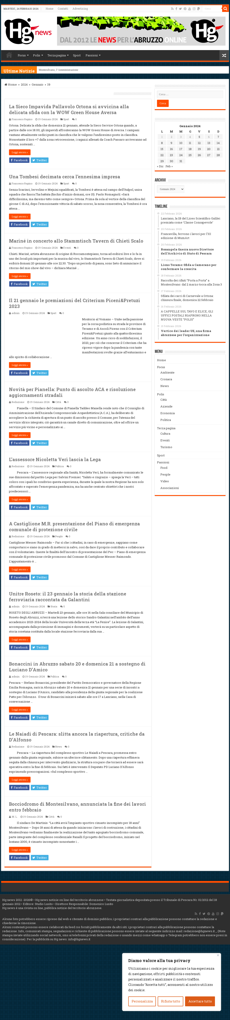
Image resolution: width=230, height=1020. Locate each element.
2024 (24, 84)
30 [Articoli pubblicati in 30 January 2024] (171, 161)
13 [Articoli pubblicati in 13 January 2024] (209, 143)
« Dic (160, 166)
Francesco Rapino (22, 119)
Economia (167, 413)
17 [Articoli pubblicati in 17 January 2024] (180, 149)
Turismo (166, 447)
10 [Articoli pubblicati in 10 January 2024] (180, 143)
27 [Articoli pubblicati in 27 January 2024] (208, 155)
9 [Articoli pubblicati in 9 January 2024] (171, 143)
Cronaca (166, 379)
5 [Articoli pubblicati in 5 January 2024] (199, 137)
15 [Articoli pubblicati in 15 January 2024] (162, 149)
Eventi (67, 247)
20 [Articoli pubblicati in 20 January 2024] (208, 149)
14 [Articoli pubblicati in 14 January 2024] (218, 143)
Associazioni (169, 488)
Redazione (18, 402)
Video (164, 481)
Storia (54, 606)
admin (16, 313)
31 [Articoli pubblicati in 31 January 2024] (180, 161)
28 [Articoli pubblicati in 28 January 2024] (218, 155)
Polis (36, 55)
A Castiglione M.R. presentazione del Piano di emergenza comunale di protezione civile (74, 526)
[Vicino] (218, 955)
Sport (77, 55)
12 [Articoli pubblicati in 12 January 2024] (199, 143)
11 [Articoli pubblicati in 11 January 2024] (190, 143)
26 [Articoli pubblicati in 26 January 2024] (199, 155)
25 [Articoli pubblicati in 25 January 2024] (190, 155)
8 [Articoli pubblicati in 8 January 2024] (162, 143)
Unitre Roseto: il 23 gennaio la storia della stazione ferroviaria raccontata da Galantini (67, 596)
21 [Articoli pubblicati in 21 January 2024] (218, 149)
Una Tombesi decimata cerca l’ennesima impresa (64, 176)
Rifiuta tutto (170, 1001)
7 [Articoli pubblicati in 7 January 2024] (218, 137)
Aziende (166, 406)
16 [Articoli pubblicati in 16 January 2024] (171, 149)
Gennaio (37, 84)
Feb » (169, 166)
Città (58, 402)
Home (49, 8)
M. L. (15, 816)
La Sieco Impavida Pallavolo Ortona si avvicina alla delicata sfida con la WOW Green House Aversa (69, 109)
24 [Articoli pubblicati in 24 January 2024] (181, 155)
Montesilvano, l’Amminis (54, 69)
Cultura (165, 433)
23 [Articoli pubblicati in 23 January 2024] (171, 155)
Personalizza (142, 1001)
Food (163, 468)
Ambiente (167, 372)
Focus (22, 55)
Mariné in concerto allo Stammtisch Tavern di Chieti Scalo (76, 241)
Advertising (80, 8)
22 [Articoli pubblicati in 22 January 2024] (162, 155)
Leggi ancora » (20, 152)
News (58, 746)
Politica (59, 466)
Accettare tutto (200, 1001)
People (59, 536)
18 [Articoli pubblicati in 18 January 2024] (190, 149)
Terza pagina (56, 55)
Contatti (63, 8)
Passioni (92, 55)
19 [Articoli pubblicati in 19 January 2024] (199, 149)
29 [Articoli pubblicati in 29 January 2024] (162, 161)
